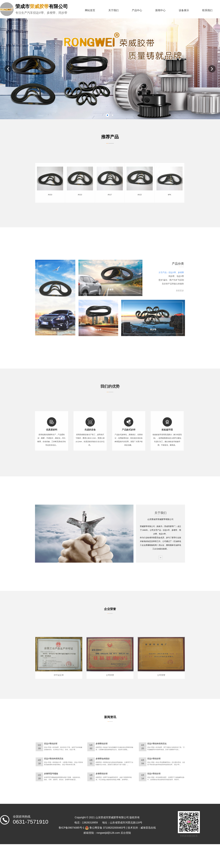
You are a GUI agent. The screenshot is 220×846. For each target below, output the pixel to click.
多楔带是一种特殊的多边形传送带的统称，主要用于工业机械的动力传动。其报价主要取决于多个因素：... (112, 763)
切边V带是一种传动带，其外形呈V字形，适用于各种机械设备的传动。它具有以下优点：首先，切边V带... (88, 756)
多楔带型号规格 (83, 768)
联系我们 (207, 10)
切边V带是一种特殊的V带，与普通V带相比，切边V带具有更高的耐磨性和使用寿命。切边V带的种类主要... (88, 763)
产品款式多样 (118, 432)
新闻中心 (160, 10)
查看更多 (142, 294)
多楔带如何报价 (106, 761)
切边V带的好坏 (83, 754)
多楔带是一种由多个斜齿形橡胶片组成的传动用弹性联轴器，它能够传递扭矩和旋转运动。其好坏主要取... (112, 756)
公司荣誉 (110, 665)
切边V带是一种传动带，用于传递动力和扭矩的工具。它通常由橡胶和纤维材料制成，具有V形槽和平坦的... (136, 756)
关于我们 (113, 10)
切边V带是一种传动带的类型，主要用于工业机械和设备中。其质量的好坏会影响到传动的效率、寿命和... (135, 770)
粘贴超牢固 (136, 432)
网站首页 (90, 10)
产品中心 (137, 10)
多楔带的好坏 (106, 754)
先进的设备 (100, 432)
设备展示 (184, 10)
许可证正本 (86, 665)
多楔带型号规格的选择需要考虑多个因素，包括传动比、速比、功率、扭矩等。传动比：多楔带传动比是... (88, 770)
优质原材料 (83, 432)
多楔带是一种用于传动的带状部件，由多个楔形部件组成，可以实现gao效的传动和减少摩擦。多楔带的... (111, 770)
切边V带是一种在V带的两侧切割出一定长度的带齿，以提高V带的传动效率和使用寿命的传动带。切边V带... (136, 763)
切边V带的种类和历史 (131, 754)
